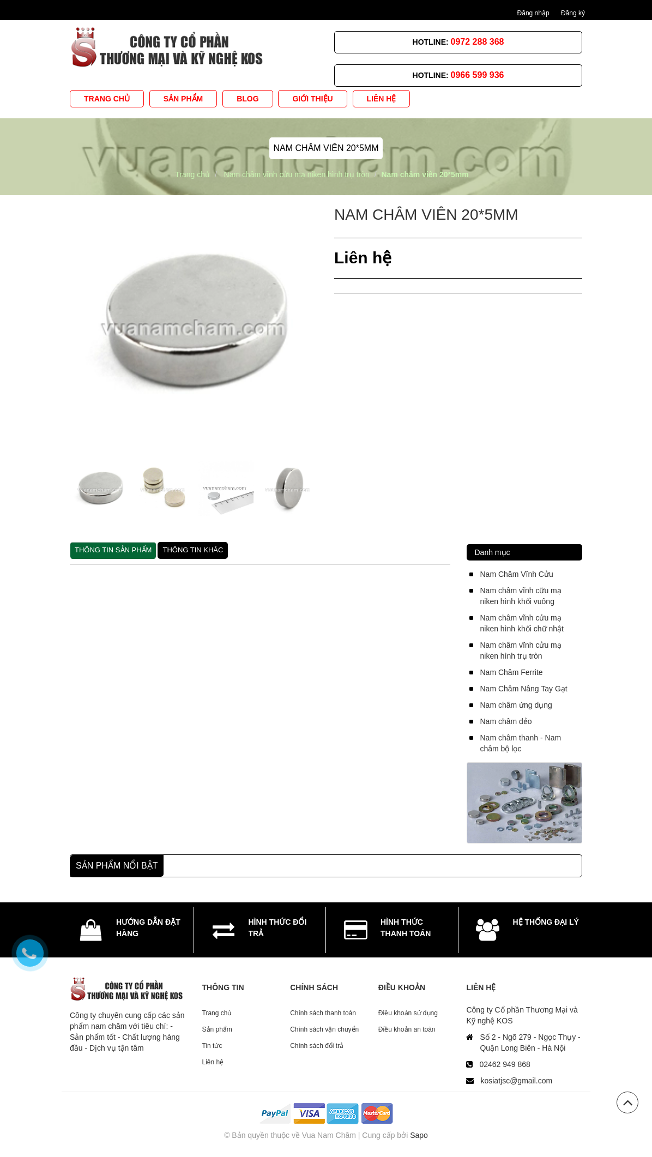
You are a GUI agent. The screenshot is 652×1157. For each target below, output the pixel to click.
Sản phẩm (217, 1029)
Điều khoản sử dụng (408, 1013)
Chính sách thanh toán (323, 1013)
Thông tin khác (192, 550)
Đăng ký (573, 13)
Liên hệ (213, 1062)
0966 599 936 (477, 75)
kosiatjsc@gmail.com (516, 1080)
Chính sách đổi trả (316, 1046)
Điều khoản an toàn (407, 1029)
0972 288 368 (477, 41)
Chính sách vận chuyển (324, 1029)
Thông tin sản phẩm (113, 550)
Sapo (419, 1135)
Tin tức (212, 1046)
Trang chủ (217, 1013)
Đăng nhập (533, 13)
